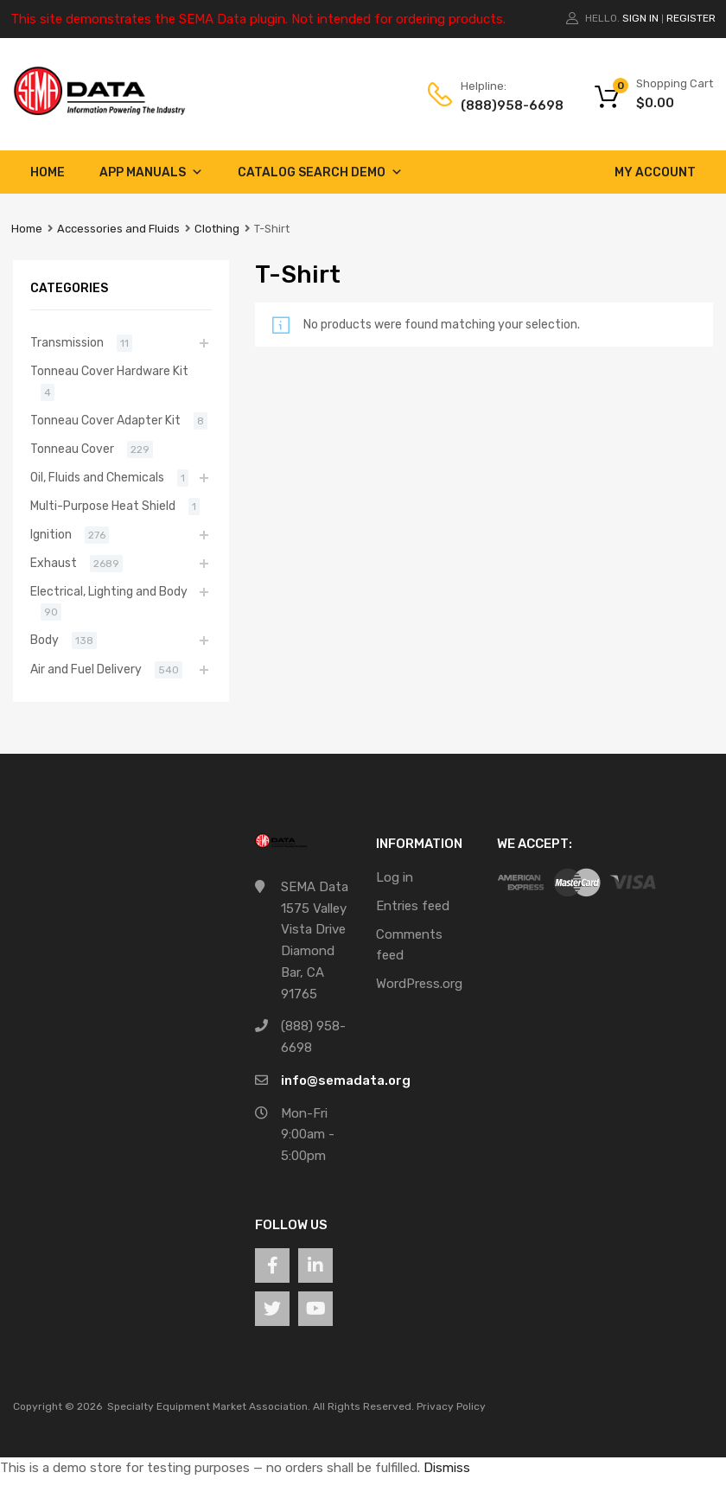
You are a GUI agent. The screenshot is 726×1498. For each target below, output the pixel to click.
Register (691, 18)
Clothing (216, 228)
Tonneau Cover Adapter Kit (105, 420)
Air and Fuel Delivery (86, 669)
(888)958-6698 (503, 105)
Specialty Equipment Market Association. (208, 1406)
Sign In (640, 18)
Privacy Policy (451, 1406)
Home (47, 172)
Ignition (51, 534)
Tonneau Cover (72, 449)
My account (655, 172)
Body (44, 640)
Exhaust (53, 563)
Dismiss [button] (447, 1468)
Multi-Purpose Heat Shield (102, 506)
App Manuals (151, 172)
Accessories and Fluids (118, 228)
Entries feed (412, 906)
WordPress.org (419, 983)
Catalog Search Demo (320, 172)
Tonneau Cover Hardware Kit (109, 371)
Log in (394, 877)
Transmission (67, 342)
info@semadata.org (346, 1080)
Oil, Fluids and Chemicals (97, 477)
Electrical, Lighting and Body (109, 591)
